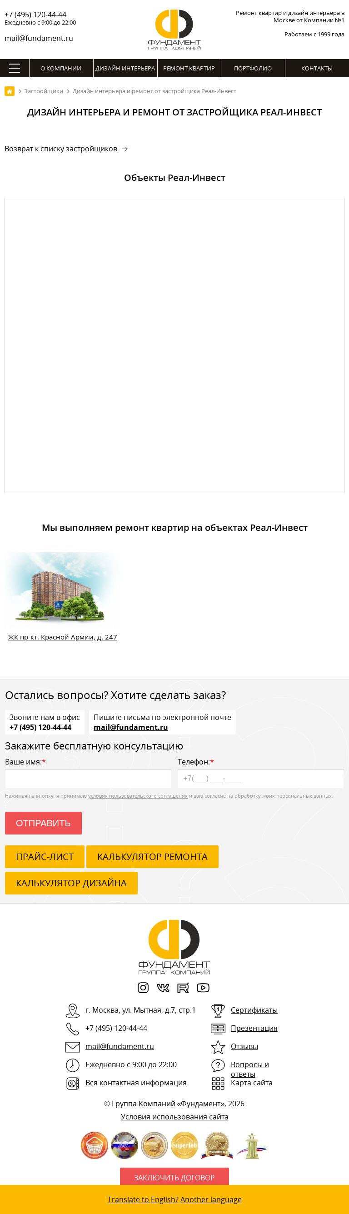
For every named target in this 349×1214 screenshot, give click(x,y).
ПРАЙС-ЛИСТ (45, 856)
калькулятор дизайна (71, 883)
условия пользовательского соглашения (138, 795)
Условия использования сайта (175, 1117)
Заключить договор (174, 1178)
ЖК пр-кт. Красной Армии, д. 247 (62, 636)
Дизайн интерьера (125, 68)
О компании (60, 68)
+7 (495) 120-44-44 (35, 15)
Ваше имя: (88, 772)
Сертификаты (254, 1010)
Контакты (317, 68)
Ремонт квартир (189, 68)
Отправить (43, 823)
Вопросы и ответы (250, 1069)
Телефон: (261, 772)
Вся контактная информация (136, 1083)
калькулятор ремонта (152, 856)
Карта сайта (252, 1083)
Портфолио (253, 68)
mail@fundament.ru (39, 38)
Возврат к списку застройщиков (61, 149)
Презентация (254, 1028)
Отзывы (244, 1046)
